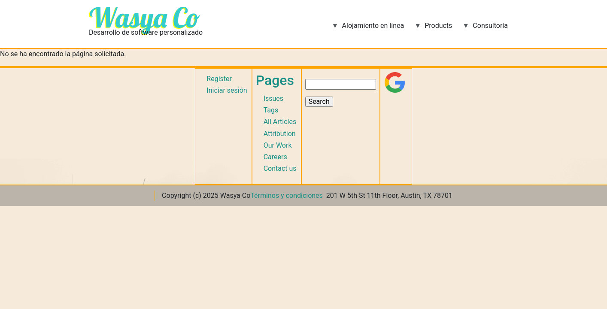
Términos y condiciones (286, 195)
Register (219, 79)
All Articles (280, 122)
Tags (271, 110)
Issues (273, 98)
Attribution (280, 134)
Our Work (278, 145)
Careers (275, 157)
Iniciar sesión (226, 90)
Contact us (280, 168)
